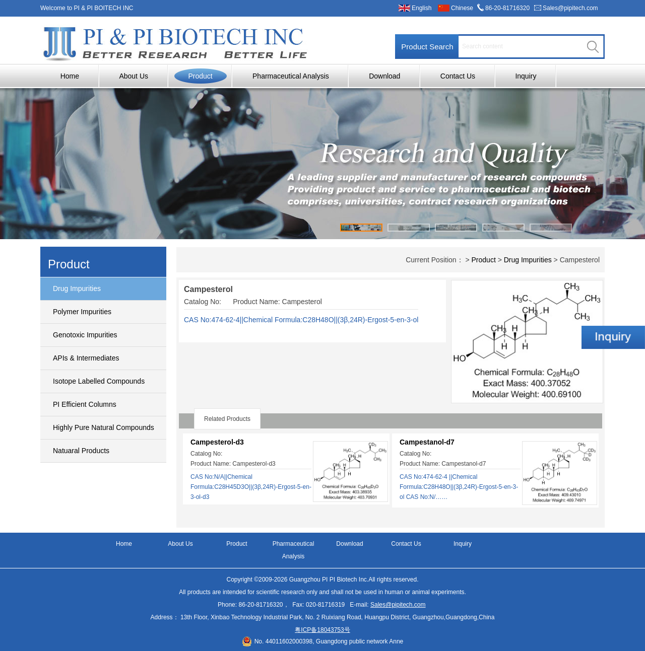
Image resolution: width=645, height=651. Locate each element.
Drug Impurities (77, 288)
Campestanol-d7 (427, 442)
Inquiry (525, 76)
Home (69, 76)
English (421, 8)
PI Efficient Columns (84, 404)
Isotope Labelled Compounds (99, 381)
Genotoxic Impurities (85, 335)
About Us (133, 76)
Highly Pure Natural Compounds (103, 427)
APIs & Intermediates (86, 358)
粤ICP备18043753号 (322, 629)
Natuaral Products (81, 451)
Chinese (462, 8)
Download (384, 76)
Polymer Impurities (82, 312)
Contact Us (457, 76)
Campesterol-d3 (217, 442)
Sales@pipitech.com (570, 8)
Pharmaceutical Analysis (290, 76)
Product (200, 76)
